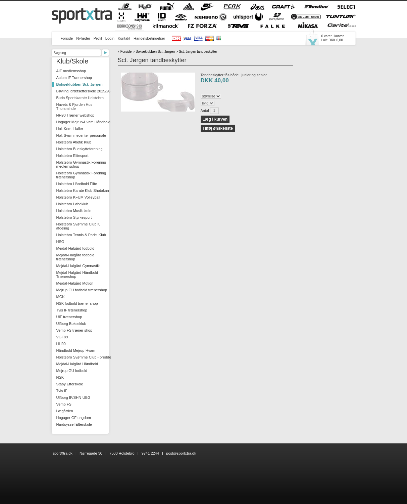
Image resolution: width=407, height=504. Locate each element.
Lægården (64, 411)
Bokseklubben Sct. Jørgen (79, 84)
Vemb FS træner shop (74, 330)
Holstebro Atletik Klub (74, 142)
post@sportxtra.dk (181, 453)
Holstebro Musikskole (74, 211)
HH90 (61, 344)
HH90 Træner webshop (75, 115)
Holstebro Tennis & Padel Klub (81, 235)
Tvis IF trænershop (71, 310)
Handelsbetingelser (149, 38)
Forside (67, 38)
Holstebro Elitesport (72, 156)
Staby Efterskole (69, 384)
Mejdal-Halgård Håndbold (77, 364)
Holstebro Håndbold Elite (76, 184)
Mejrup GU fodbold (71, 371)
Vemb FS (63, 404)
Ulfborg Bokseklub (71, 324)
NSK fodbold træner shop (77, 303)
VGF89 (62, 337)
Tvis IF (61, 391)
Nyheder (83, 38)
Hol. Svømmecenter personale (81, 135)
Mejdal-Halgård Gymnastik (78, 266)
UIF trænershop (69, 317)
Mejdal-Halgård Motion (75, 283)
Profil (98, 38)
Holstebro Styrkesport (74, 217)
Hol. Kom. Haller (69, 129)
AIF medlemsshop (71, 71)
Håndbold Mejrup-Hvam (75, 350)
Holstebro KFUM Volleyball (78, 197)
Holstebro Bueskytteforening (79, 149)
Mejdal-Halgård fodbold (75, 248)
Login (109, 38)
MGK (60, 297)
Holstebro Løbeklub (72, 204)
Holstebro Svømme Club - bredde (83, 357)
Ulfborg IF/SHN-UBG (73, 397)
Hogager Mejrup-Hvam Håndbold (83, 122)
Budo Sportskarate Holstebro (80, 98)
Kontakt (124, 38)
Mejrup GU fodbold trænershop (81, 290)
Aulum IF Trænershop (74, 78)
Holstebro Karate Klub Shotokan (82, 190)
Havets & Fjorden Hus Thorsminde (74, 106)
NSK (60, 377)
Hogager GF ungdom (73, 418)
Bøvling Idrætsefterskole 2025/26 (83, 91)
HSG (60, 242)
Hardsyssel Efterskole (74, 424)
